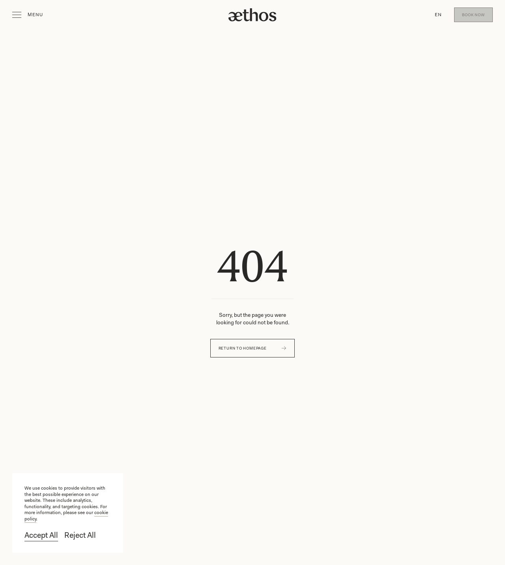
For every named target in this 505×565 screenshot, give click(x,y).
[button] (438, 15)
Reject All (80, 535)
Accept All (41, 535)
